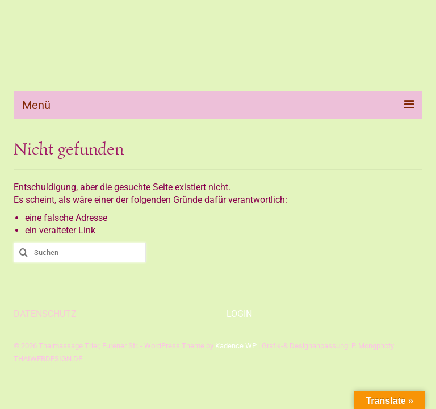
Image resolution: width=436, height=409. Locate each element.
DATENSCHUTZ (45, 313)
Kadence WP (236, 345)
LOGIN (239, 313)
